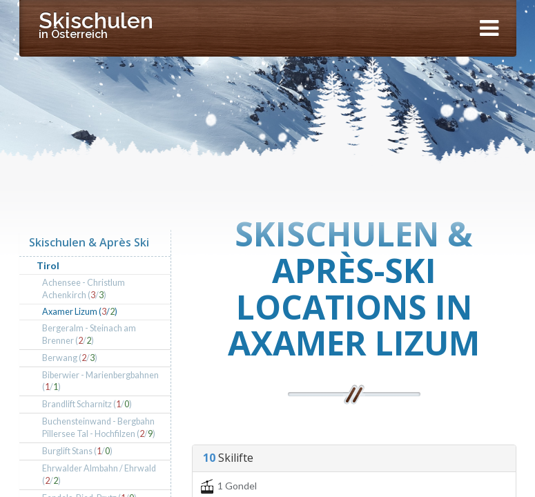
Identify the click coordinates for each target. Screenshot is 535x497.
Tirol (48, 265)
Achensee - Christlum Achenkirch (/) (83, 288)
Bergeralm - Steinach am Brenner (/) (89, 334)
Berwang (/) (69, 358)
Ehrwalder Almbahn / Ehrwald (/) (99, 474)
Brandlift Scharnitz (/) (87, 404)
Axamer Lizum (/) (79, 311)
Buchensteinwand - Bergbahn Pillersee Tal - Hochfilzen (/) (98, 427)
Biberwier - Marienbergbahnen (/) (100, 381)
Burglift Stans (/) (77, 451)
